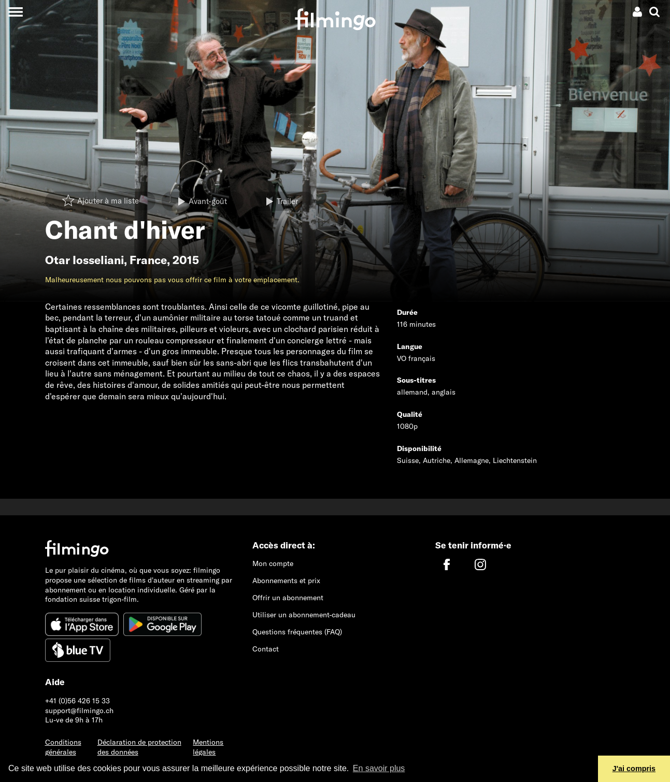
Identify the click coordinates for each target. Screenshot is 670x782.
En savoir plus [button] (379, 768)
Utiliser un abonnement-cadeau (303, 614)
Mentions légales (208, 747)
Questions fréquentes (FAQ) (297, 631)
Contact (265, 649)
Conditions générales (63, 747)
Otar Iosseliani (84, 260)
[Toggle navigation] (15, 11)
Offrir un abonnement (287, 597)
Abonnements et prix (286, 580)
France (148, 260)
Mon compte (272, 563)
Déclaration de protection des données (139, 747)
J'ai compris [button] (633, 768)
